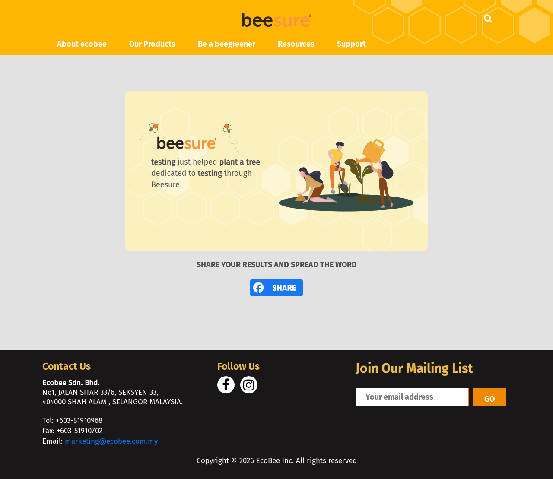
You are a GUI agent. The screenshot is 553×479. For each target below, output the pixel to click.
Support (351, 44)
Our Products (152, 44)
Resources (296, 44)
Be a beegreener (226, 44)
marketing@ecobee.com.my (111, 441)
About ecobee (82, 44)
